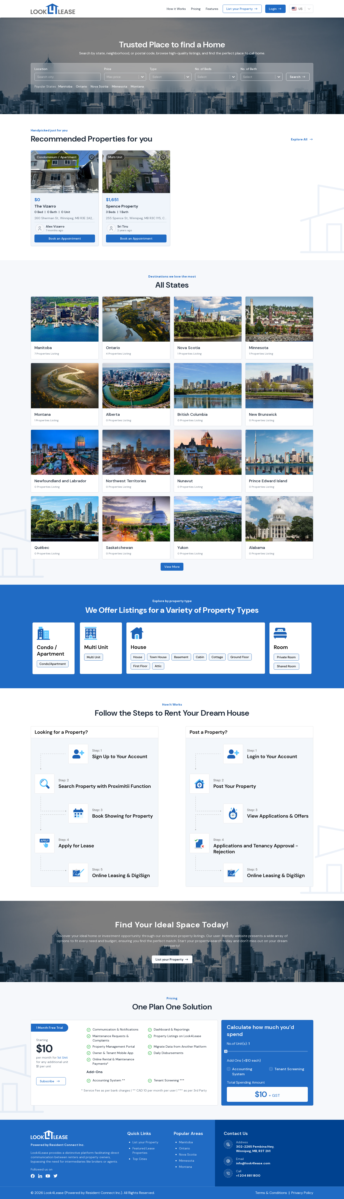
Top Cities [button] (140, 1159)
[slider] (225, 1051)
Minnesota (119, 86)
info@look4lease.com (253, 1163)
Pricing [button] (196, 9)
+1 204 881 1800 (248, 1175)
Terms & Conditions (271, 1192)
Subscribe (50, 1081)
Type (153, 69)
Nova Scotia (99, 86)
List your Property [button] (145, 1142)
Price (107, 69)
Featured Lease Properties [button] (144, 1150)
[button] (171, 77)
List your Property (242, 9)
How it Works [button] (176, 9)
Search (298, 77)
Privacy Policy (302, 1192)
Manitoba (65, 86)
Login (275, 9)
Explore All (302, 139)
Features (212, 9)
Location (40, 69)
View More (172, 567)
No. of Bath (249, 69)
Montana (137, 86)
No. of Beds (203, 69)
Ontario (81, 86)
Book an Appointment (65, 238)
